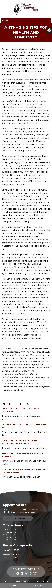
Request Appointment (17, 518)
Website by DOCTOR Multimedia (35, 581)
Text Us (39, 585)
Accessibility (16, 581)
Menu (5, 20)
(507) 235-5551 (14, 550)
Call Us (13, 585)
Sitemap (7, 581)
